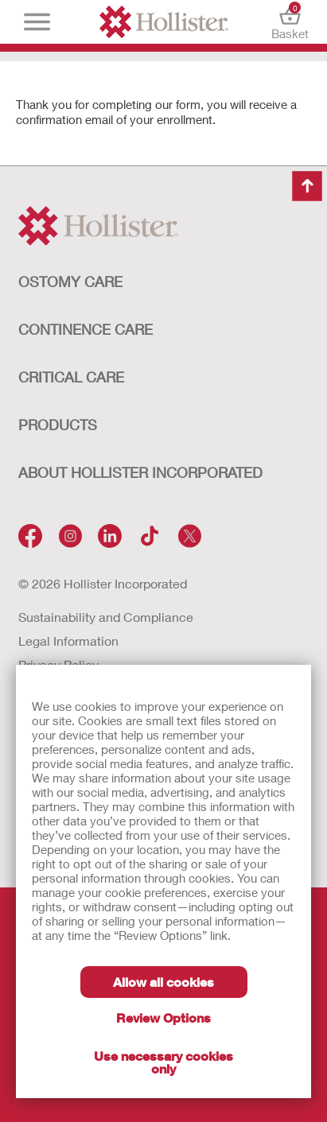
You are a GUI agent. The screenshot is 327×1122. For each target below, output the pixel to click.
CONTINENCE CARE (85, 329)
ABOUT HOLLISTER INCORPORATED (140, 472)
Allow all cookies (163, 981)
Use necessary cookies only (163, 1062)
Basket (290, 22)
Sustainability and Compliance (105, 616)
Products (57, 424)
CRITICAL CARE (71, 377)
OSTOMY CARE (70, 281)
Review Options (163, 1017)
